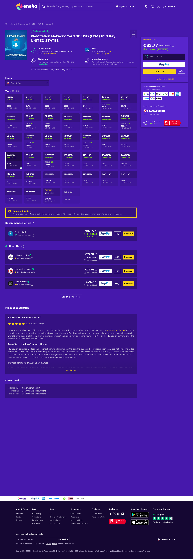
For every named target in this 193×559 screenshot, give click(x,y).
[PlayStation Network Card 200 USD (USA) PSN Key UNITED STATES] (109, 178)
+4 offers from (164, 79)
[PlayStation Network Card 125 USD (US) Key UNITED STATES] (70, 196)
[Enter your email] (36, 539)
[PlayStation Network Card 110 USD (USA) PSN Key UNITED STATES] (90, 160)
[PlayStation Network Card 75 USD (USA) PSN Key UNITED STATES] (90, 141)
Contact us (20, 517)
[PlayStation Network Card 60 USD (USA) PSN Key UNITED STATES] (32, 141)
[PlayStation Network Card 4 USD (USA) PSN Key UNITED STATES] (70, 102)
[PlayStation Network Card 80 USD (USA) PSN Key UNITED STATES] (109, 141)
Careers (19, 520)
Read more (71, 450)
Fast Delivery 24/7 (23, 269)
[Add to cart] (181, 71)
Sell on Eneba (97, 514)
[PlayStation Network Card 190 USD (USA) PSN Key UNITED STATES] (70, 178)
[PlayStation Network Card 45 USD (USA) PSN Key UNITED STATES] (109, 122)
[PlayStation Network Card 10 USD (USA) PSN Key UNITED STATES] (109, 102)
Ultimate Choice (22, 255)
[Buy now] (164, 64)
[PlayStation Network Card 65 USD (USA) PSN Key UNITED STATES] (51, 141)
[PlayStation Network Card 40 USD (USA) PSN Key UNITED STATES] (90, 122)
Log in (161, 6)
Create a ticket (55, 520)
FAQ (51, 514)
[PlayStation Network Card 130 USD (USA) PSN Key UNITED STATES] (109, 160)
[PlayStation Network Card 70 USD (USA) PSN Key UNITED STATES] (70, 141)
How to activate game (57, 517)
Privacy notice (51, 544)
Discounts (36, 523)
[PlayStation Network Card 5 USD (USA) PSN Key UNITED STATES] (90, 102)
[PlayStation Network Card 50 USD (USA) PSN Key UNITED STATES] (128, 122)
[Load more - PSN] (87, 50)
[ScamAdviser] (154, 111)
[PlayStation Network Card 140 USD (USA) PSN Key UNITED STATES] (128, 160)
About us (19, 514)
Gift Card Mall (21, 282)
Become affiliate (76, 520)
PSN (33, 24)
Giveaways (74, 517)
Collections (36, 517)
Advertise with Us (98, 517)
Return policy (54, 523)
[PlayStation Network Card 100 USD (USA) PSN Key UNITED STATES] (51, 160)
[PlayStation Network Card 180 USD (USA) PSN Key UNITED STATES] (51, 178)
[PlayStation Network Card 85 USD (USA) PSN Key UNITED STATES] (128, 141)
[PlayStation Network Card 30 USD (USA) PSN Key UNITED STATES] (51, 122)
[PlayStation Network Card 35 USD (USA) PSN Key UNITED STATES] (70, 122)
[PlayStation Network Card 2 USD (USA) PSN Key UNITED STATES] (32, 102)
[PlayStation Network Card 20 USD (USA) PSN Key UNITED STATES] (13, 122)
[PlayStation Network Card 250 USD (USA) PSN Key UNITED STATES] (51, 196)
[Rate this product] (17, 403)
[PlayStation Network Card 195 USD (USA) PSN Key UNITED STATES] (90, 178)
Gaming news (75, 514)
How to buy (36, 514)
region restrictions (50, 53)
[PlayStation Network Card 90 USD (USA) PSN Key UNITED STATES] (14, 160)
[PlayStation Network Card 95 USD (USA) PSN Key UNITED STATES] (32, 160)
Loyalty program (38, 520)
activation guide (103, 53)
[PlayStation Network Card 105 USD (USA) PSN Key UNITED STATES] (70, 160)
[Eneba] (26, 6)
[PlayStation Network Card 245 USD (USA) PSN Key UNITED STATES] (32, 196)
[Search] (76, 6)
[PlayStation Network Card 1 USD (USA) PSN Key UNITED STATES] (13, 102)
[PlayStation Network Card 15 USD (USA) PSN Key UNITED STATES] (128, 102)
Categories (23, 24)
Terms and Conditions (113, 551)
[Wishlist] (147, 6)
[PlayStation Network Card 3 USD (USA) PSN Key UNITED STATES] (51, 102)
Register (172, 6)
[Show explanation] (32, 258)
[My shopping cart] (153, 6)
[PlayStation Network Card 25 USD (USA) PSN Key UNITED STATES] (32, 122)
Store (12, 24)
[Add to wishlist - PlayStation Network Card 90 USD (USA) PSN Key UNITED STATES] (133, 34)
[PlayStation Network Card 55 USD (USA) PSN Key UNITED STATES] (13, 141)
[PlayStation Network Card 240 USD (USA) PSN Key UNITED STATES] (13, 196)
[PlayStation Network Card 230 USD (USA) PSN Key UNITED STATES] (128, 178)
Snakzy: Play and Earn (79, 523)
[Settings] (125, 6)
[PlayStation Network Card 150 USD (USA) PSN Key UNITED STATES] (32, 178)
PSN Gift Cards (44, 24)
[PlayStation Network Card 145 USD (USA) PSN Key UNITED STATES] (13, 178)
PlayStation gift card (116, 410)
